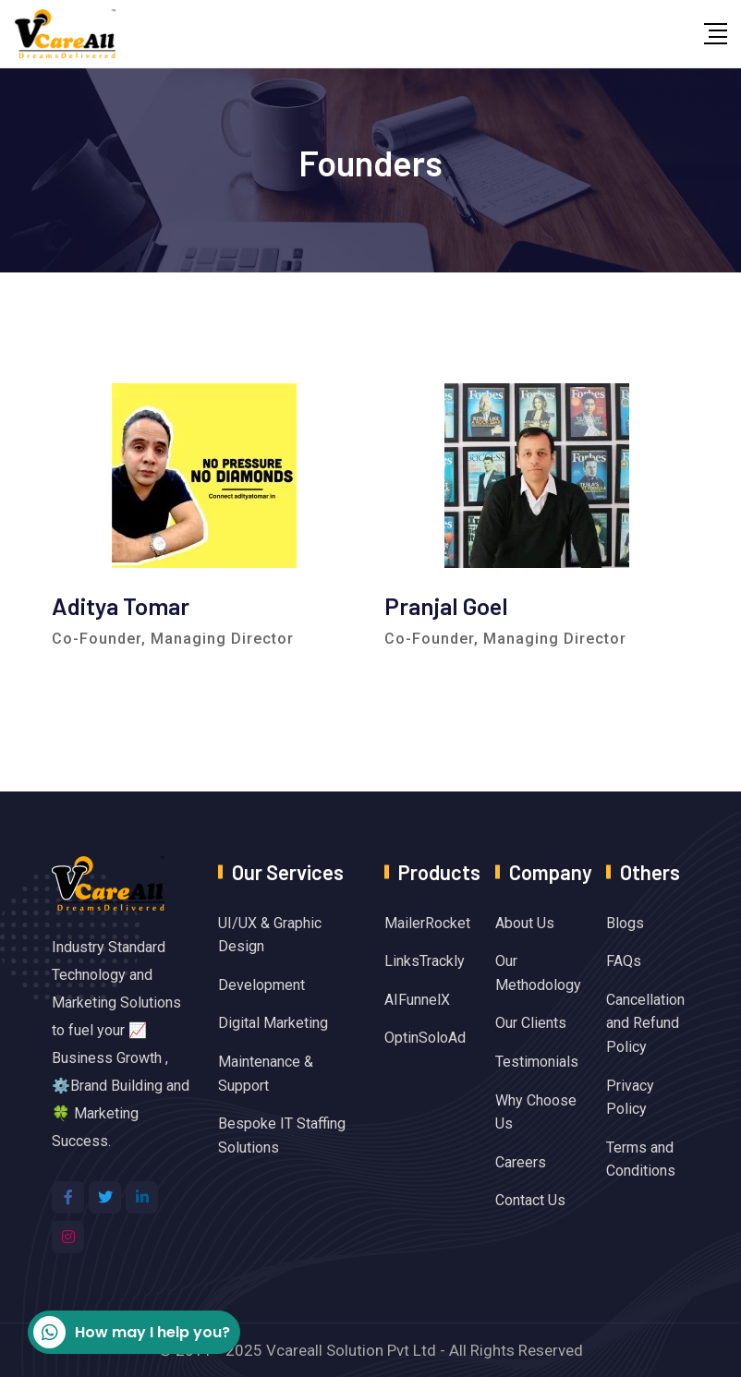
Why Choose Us (536, 1112)
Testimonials (536, 1061)
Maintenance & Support (265, 1073)
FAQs (623, 961)
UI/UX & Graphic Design (270, 935)
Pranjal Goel (446, 605)
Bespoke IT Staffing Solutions (282, 1135)
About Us (524, 923)
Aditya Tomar (120, 605)
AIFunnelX (417, 1000)
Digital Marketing (273, 1023)
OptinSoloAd (425, 1037)
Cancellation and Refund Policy (645, 1023)
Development (261, 985)
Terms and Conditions (640, 1159)
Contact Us (530, 1200)
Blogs (625, 923)
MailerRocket (427, 923)
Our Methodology (538, 973)
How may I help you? (131, 1332)
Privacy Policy (630, 1097)
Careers (520, 1162)
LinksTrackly (424, 961)
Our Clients (530, 1023)
